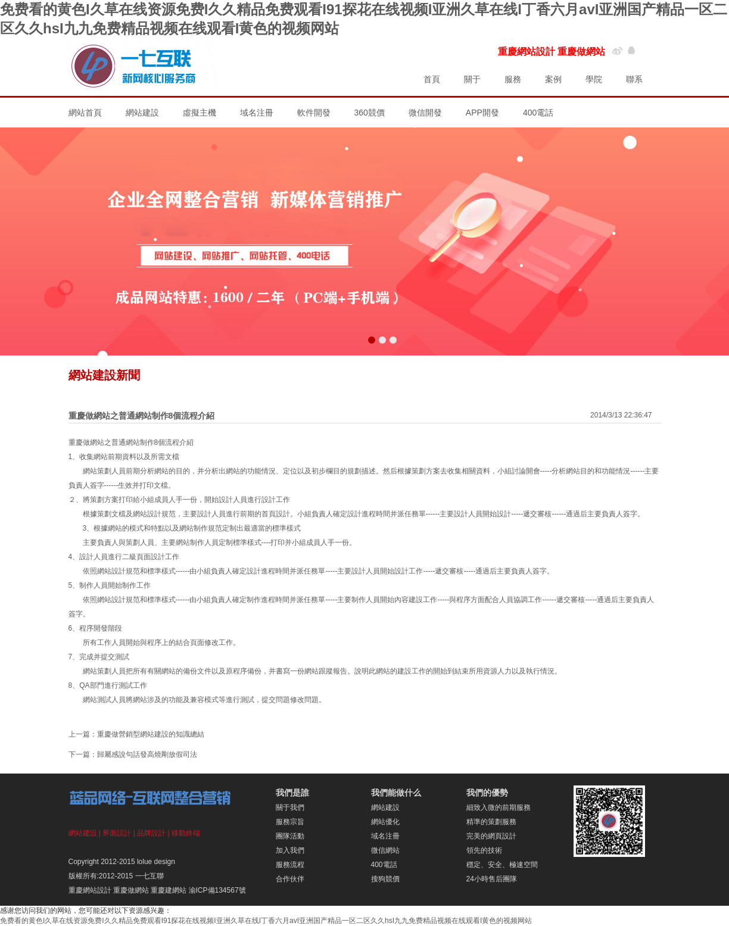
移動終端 (186, 833)
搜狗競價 (385, 879)
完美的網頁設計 (491, 836)
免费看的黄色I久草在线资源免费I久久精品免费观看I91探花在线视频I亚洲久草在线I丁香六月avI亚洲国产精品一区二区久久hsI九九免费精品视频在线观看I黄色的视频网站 (266, 920)
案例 (553, 79)
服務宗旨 (290, 822)
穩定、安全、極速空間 (502, 864)
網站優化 (385, 822)
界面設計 (116, 833)
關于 (472, 79)
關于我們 (290, 807)
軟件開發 (314, 112)
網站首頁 (85, 112)
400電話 (538, 112)
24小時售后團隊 (491, 879)
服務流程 (290, 864)
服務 (512, 79)
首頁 (431, 79)
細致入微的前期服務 (498, 807)
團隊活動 (290, 836)
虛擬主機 (199, 112)
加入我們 (290, 850)
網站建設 (142, 112)
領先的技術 (484, 850)
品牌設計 (151, 833)
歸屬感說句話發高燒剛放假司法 (147, 754)
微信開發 (425, 112)
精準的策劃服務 (491, 822)
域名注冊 (256, 112)
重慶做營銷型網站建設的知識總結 (150, 734)
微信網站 (385, 850)
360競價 (369, 112)
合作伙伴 (290, 879)
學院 (593, 79)
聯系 (634, 79)
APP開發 (482, 112)
